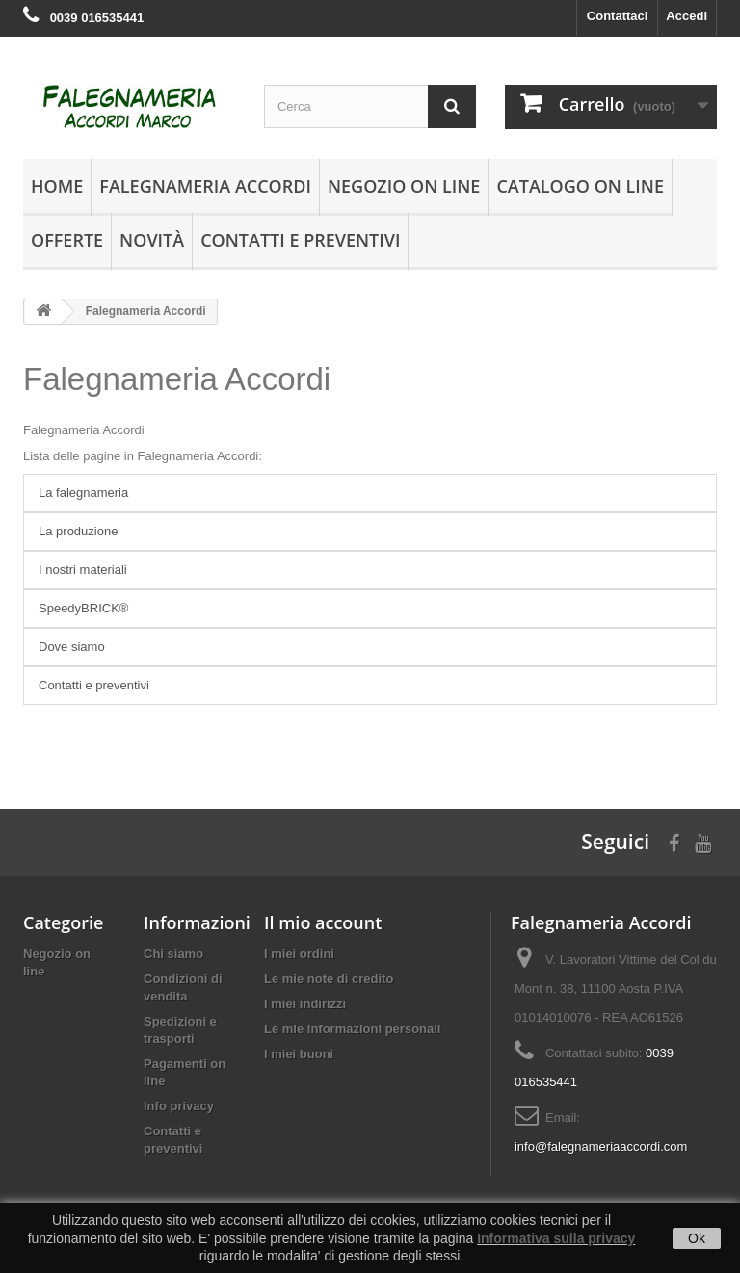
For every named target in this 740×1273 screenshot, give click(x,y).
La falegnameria (83, 492)
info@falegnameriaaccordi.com (601, 1146)
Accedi (686, 16)
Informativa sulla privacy (556, 1238)
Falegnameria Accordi (205, 185)
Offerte (67, 239)
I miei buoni (298, 1054)
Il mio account (323, 922)
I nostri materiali (83, 569)
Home (57, 185)
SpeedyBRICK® (83, 608)
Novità (151, 239)
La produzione (78, 531)
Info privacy (179, 1106)
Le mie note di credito (328, 979)
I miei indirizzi (305, 1004)
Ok (696, 1238)
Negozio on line (404, 185)
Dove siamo (72, 646)
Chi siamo (173, 954)
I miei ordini (299, 954)
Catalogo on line (580, 185)
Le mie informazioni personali (352, 1029)
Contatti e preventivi (300, 239)
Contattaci (617, 16)
